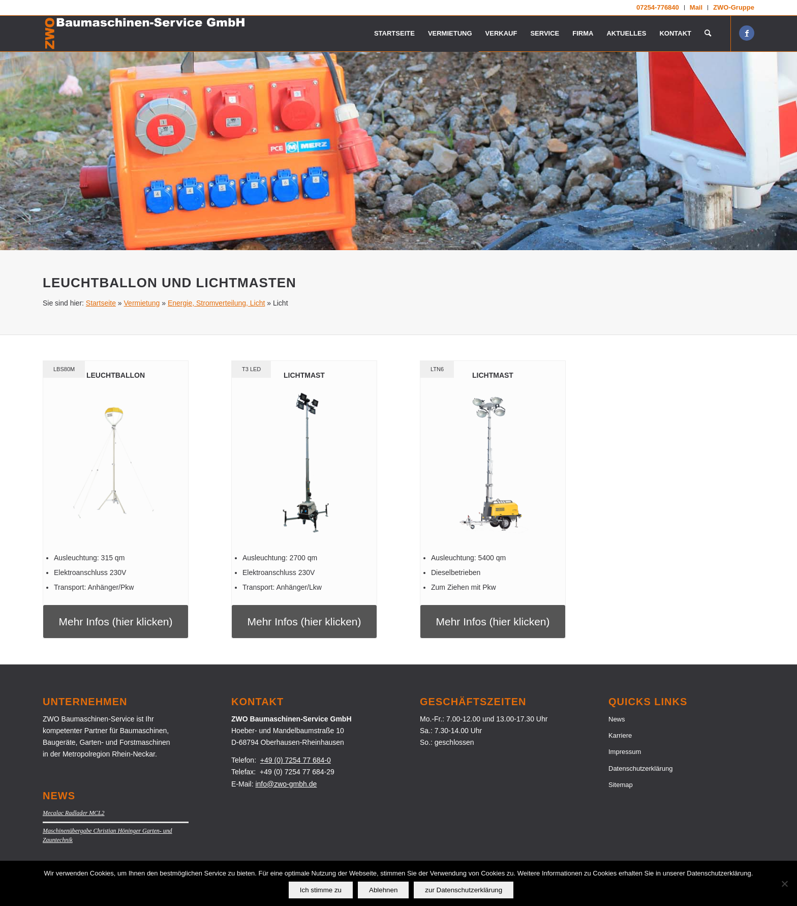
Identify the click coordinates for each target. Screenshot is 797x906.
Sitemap (620, 785)
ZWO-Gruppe (733, 7)
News (616, 719)
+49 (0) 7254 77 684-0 (295, 760)
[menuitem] (658, 7)
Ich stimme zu (321, 890)
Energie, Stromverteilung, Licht (216, 303)
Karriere (620, 735)
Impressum (624, 752)
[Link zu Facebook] (746, 33)
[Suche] (708, 33)
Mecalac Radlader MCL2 (74, 813)
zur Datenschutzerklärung (463, 890)
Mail (696, 7)
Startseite (101, 303)
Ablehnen (383, 890)
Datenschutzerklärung (640, 768)
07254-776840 (657, 7)
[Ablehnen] (784, 884)
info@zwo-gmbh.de (286, 784)
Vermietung (142, 303)
